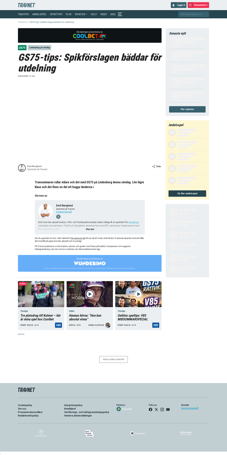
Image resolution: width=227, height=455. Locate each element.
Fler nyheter (187, 109)
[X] (156, 409)
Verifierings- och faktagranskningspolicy (86, 412)
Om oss (22, 408)
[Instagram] (162, 409)
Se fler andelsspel (187, 193)
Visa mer (90, 229)
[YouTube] (168, 409)
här (98, 249)
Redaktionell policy (28, 415)
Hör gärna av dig (78, 238)
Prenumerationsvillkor (30, 412)
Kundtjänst (70, 408)
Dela (156, 166)
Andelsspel (39, 14)
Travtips (23, 14)
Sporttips (56, 14)
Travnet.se (23, 22)
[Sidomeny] (120, 14)
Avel (113, 14)
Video (103, 14)
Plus (69, 14)
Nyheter (81, 14)
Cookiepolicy (25, 405)
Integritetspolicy (73, 405)
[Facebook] (150, 409)
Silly (94, 14)
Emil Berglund (64, 205)
